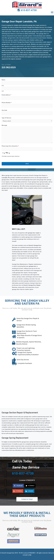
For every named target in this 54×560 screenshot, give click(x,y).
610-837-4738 (29, 10)
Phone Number (7, 102)
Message (4, 125)
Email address (6, 95)
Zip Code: (4, 110)
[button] (52, 12)
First (3, 85)
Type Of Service (6, 118)
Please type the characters (10, 146)
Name (3, 80)
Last (3, 91)
